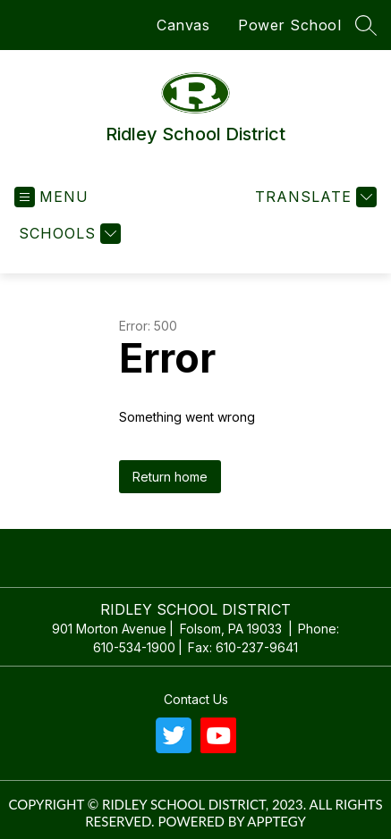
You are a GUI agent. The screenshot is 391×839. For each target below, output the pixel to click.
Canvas (183, 25)
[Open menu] (51, 197)
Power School (289, 25)
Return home (170, 476)
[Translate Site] (314, 197)
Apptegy (276, 821)
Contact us (196, 699)
